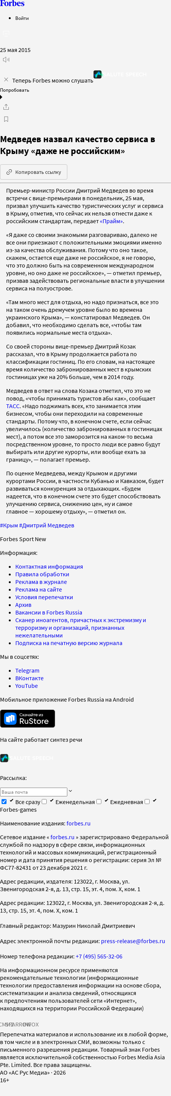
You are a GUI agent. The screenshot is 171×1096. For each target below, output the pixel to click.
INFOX (30, 1024)
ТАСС (13, 406)
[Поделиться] (6, 107)
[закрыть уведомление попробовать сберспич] (6, 79)
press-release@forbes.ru (133, 941)
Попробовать (14, 90)
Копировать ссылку (33, 172)
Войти (22, 18)
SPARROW (18, 1024)
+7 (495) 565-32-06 (99, 956)
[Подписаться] (70, 791)
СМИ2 (6, 1024)
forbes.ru (79, 823)
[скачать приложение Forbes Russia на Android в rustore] (27, 718)
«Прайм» (111, 221)
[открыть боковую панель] (6, 34)
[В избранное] (6, 119)
